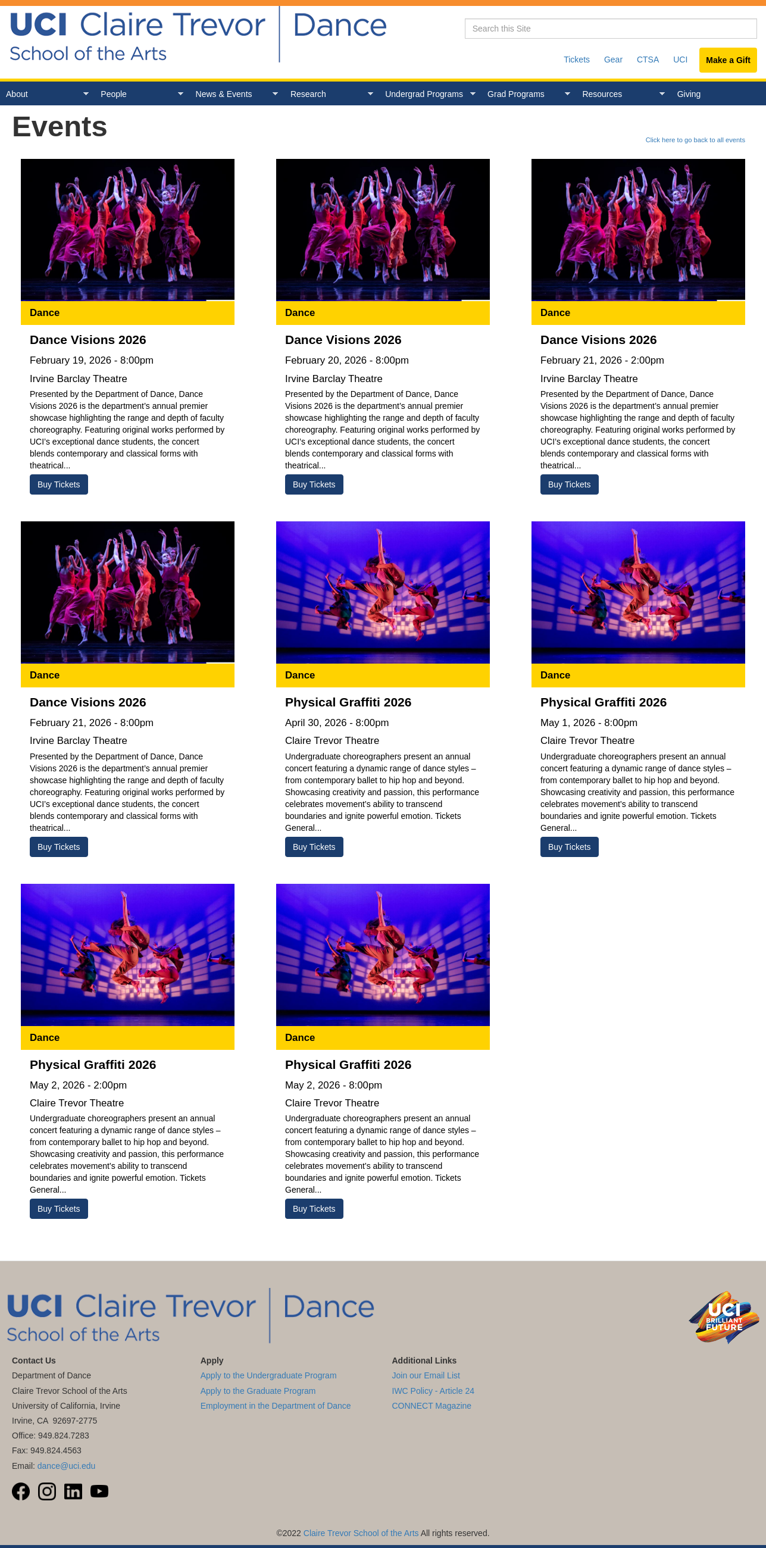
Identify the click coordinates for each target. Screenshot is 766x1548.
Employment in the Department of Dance (276, 1406)
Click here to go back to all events (695, 139)
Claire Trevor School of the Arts (361, 1533)
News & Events (234, 94)
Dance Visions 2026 (88, 339)
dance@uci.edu (66, 1466)
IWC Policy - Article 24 (433, 1391)
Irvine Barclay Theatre (78, 378)
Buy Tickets (58, 484)
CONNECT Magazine (432, 1406)
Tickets (577, 59)
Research (328, 94)
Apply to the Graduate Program (258, 1391)
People (139, 94)
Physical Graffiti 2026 (348, 702)
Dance (45, 312)
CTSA (648, 59)
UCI (680, 59)
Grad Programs (526, 94)
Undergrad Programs (427, 94)
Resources (620, 94)
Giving (689, 94)
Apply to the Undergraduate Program (269, 1375)
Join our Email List (426, 1375)
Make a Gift (728, 60)
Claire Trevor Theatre (332, 740)
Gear (613, 59)
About (44, 94)
